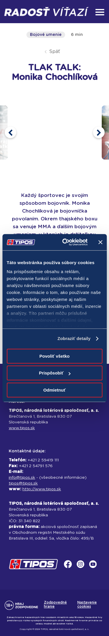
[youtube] (94, 568)
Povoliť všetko (55, 356)
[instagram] (82, 568)
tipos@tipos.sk (23, 483)
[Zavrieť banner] (100, 242)
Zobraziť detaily (74, 338)
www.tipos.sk (22, 428)
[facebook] (69, 568)
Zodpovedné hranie (55, 604)
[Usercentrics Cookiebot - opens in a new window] (64, 242)
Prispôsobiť (55, 372)
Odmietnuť (54, 390)
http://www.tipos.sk (41, 489)
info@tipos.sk (22, 478)
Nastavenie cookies (87, 604)
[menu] (100, 12)
